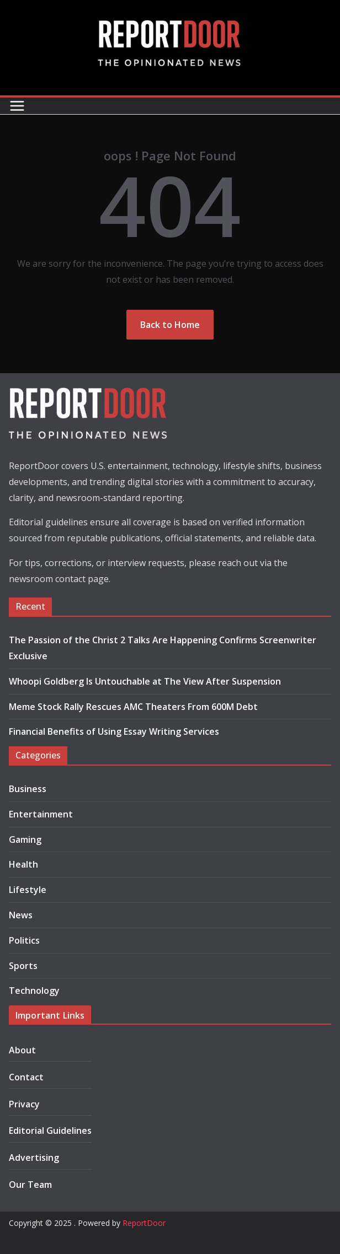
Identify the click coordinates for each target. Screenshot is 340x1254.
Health (23, 864)
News (21, 915)
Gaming (25, 839)
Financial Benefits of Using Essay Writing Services (114, 731)
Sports (23, 966)
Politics (24, 940)
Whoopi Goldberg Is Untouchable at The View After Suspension (145, 681)
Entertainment (41, 814)
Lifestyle (27, 890)
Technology (34, 990)
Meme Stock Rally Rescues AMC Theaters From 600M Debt (133, 707)
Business (27, 789)
